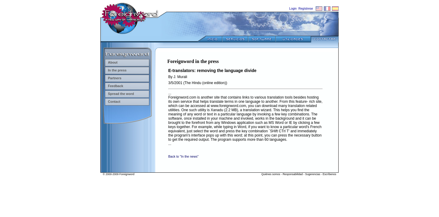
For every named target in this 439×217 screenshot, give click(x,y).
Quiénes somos (270, 174)
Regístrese (305, 8)
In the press (116, 70)
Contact (112, 101)
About (111, 62)
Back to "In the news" (183, 156)
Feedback (114, 86)
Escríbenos (329, 174)
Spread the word (119, 94)
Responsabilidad (293, 174)
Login (292, 8)
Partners (113, 78)
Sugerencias (312, 174)
